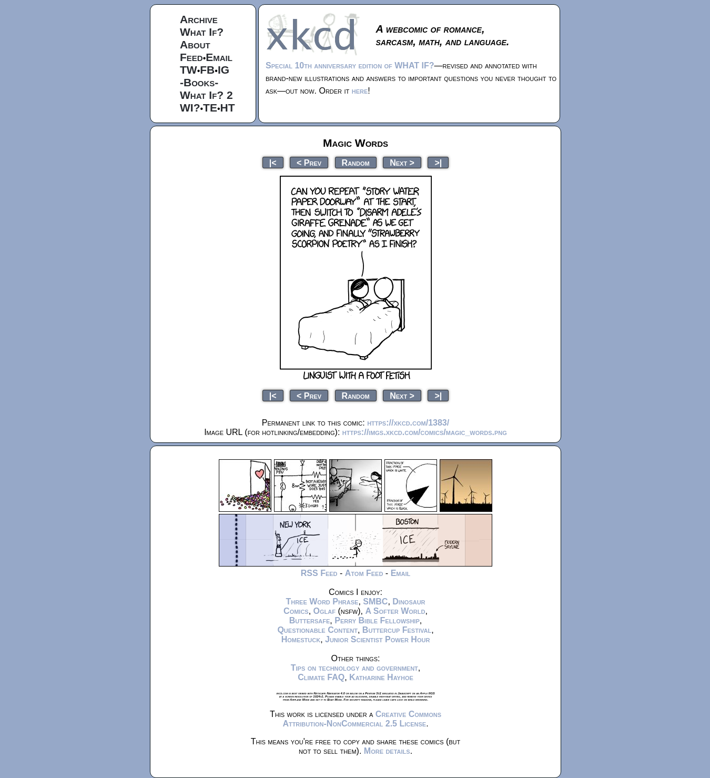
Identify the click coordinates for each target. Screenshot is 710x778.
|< (273, 162)
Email (219, 57)
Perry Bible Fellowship (377, 620)
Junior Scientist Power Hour (377, 639)
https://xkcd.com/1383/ (408, 422)
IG (223, 70)
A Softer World (395, 611)
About (195, 44)
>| (438, 162)
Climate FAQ (321, 677)
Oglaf (324, 611)
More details (387, 750)
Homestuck (301, 639)
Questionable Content (317, 629)
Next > (402, 162)
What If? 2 (206, 95)
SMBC (375, 601)
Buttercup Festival (396, 629)
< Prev (309, 162)
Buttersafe (309, 620)
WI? (190, 108)
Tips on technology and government (354, 667)
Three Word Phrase (322, 601)
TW (188, 70)
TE (210, 108)
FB (207, 70)
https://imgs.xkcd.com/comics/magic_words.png (424, 432)
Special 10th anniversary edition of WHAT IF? (350, 65)
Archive (199, 19)
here (360, 90)
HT (227, 108)
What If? (202, 32)
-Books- (199, 82)
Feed (191, 57)
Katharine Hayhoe (381, 677)
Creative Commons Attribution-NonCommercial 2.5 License (361, 719)
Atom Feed (364, 573)
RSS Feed (319, 573)
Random (356, 162)
